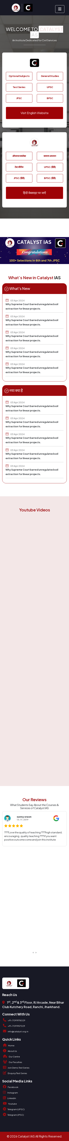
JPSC (19, 98)
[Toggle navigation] (60, 9)
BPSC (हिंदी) (50, 178)
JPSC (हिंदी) (19, 178)
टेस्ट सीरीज (19, 167)
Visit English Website (35, 113)
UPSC (50, 87)
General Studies (50, 76)
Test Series (19, 87)
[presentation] (33, 952)
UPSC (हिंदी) (50, 167)
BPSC (50, 98)
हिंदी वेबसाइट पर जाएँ (34, 193)
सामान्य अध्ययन (50, 156)
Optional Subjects (19, 76)
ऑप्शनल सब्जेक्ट (19, 156)
